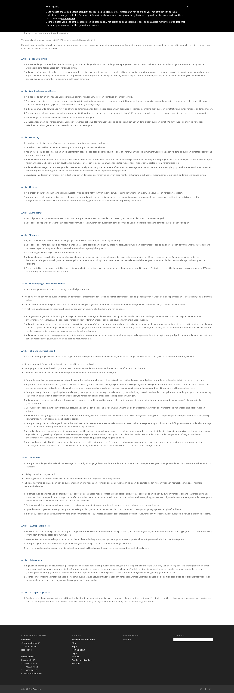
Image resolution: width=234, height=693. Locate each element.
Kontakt (76, 656)
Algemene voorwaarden (83, 639)
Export (75, 646)
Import (75, 653)
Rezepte (76, 663)
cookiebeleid (68, 18)
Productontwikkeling (82, 660)
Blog (74, 643)
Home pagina (78, 649)
